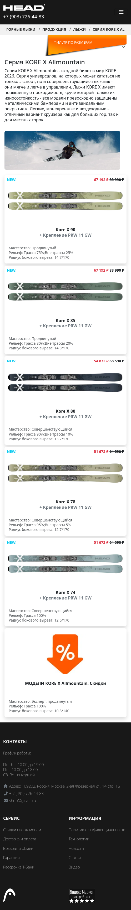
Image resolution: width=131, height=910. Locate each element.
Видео (74, 867)
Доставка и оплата (19, 838)
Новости (76, 848)
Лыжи (79, 29)
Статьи (75, 857)
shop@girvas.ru (22, 800)
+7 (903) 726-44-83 (23, 16)
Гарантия (11, 857)
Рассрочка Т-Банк (18, 867)
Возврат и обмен (18, 848)
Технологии (79, 838)
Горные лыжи (21, 29)
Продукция (54, 29)
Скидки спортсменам (22, 829)
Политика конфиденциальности (97, 829)
